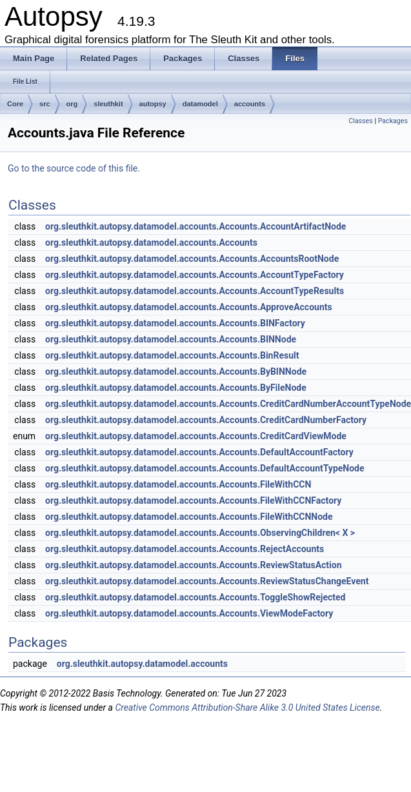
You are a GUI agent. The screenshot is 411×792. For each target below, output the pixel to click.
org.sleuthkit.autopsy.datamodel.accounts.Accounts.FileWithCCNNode (188, 516)
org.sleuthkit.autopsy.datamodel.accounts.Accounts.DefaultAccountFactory (199, 452)
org (72, 104)
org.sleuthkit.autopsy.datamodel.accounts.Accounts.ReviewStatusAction (193, 565)
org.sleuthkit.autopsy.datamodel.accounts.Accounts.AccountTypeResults (194, 291)
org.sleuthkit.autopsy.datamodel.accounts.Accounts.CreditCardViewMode (195, 436)
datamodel (200, 104)
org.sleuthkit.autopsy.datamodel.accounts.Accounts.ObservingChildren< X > (200, 533)
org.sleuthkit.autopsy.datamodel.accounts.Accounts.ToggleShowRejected (195, 597)
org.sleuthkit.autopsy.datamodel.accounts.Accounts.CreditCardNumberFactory (205, 420)
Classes (360, 121)
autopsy (152, 104)
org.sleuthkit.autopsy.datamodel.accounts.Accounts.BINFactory (175, 323)
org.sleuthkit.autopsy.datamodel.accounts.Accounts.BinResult (172, 355)
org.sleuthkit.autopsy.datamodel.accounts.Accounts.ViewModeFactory (189, 613)
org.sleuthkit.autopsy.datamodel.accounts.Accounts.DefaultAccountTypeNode (204, 468)
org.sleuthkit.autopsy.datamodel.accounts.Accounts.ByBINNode (175, 371)
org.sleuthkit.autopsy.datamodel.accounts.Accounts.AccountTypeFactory (194, 275)
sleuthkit (108, 104)
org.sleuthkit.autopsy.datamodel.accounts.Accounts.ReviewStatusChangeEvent (206, 581)
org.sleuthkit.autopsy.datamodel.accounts (142, 663)
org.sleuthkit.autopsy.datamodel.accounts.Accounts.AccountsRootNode (192, 258)
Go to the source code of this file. (74, 168)
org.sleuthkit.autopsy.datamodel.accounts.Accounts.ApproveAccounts (188, 307)
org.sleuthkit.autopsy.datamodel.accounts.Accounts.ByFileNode (175, 387)
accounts (249, 104)
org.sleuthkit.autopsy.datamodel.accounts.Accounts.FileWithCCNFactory (193, 500)
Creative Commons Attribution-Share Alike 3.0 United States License (247, 707)
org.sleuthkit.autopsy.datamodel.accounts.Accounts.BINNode (170, 339)
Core (15, 104)
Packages (393, 121)
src (44, 104)
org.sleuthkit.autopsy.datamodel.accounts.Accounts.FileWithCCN (178, 484)
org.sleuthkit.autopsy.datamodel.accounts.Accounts (151, 242)
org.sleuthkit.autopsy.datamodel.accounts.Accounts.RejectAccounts (184, 549)
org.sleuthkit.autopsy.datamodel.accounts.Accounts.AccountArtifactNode (195, 226)
